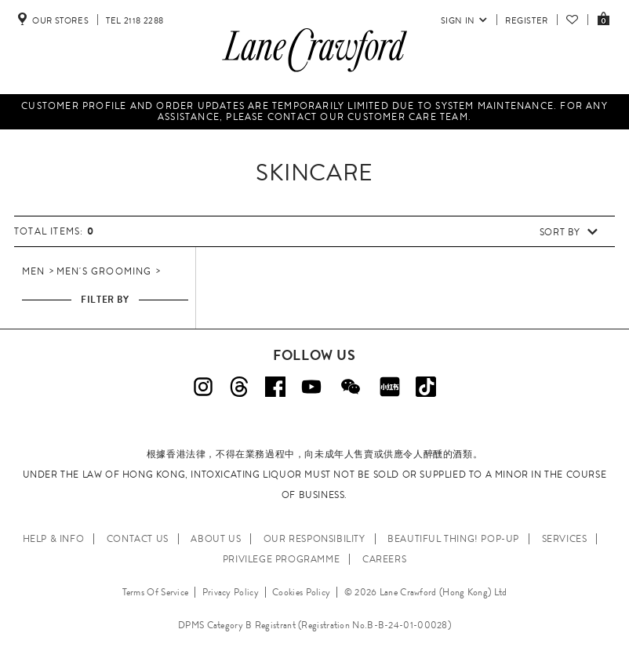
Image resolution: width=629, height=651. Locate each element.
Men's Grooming (104, 271)
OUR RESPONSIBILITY (314, 539)
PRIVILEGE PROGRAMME (281, 559)
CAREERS (384, 559)
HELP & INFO (54, 539)
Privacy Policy (230, 592)
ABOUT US (216, 539)
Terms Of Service (155, 592)
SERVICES (564, 539)
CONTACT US (138, 539)
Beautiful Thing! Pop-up (453, 539)
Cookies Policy (301, 592)
